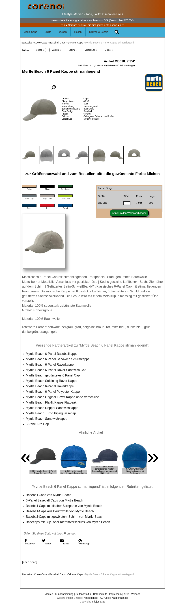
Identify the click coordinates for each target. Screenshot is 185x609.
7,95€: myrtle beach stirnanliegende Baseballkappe (73, 472)
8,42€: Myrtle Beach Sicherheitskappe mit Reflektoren (135, 471)
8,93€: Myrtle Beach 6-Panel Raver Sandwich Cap (43, 472)
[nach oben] (29, 562)
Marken (48, 594)
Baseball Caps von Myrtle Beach (49, 495)
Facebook (29, 542)
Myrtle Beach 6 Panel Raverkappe (50, 364)
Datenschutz (100, 594)
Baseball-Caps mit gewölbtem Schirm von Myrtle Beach (65, 516)
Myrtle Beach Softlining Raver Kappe (52, 381)
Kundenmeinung (64, 594)
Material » (56, 50)
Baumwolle (88, 109)
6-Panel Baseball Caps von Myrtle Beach (55, 500)
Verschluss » (91, 50)
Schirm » (73, 50)
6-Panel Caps (75, 42)
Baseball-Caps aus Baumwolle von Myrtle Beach (60, 511)
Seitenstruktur (83, 594)
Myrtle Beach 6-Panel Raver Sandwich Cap (56, 370)
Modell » (40, 50)
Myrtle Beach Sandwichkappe (47, 418)
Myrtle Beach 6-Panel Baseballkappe (52, 354)
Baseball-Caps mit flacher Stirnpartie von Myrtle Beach (64, 506)
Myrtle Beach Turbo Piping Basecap (51, 413)
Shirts (48, 31)
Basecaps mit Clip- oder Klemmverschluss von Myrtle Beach (68, 522)
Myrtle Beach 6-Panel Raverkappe (50, 386)
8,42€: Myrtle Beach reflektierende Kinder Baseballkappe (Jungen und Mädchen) (104, 470)
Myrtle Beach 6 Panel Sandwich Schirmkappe (58, 359)
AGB (126, 594)
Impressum (115, 594)
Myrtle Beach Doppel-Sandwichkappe (52, 408)
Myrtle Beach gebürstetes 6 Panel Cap (53, 375)
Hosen (77, 31)
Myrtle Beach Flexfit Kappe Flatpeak (51, 402)
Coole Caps (30, 31)
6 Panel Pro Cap (37, 424)
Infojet (95, 601)
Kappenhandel (120, 597)
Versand (101, 65)
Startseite (26, 42)
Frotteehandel (90, 597)
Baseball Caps (58, 42)
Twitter (46, 542)
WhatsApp (83, 542)
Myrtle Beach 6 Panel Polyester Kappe (53, 391)
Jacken (63, 31)
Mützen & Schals (98, 31)
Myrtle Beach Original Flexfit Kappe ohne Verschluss (63, 397)
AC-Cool (104, 597)
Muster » (109, 50)
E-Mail (64, 542)
